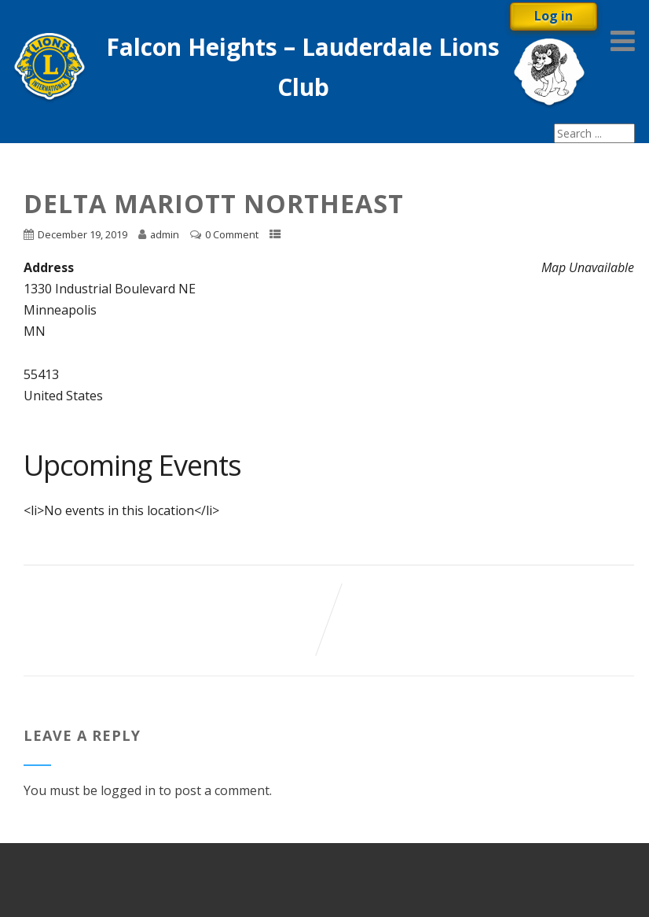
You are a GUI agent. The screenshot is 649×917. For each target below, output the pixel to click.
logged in (128, 790)
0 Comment (231, 234)
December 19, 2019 (82, 234)
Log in (553, 15)
